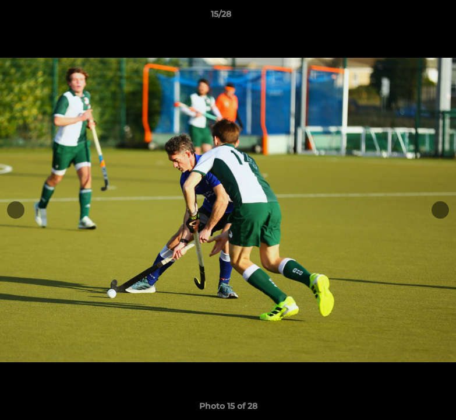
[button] (407, 17)
